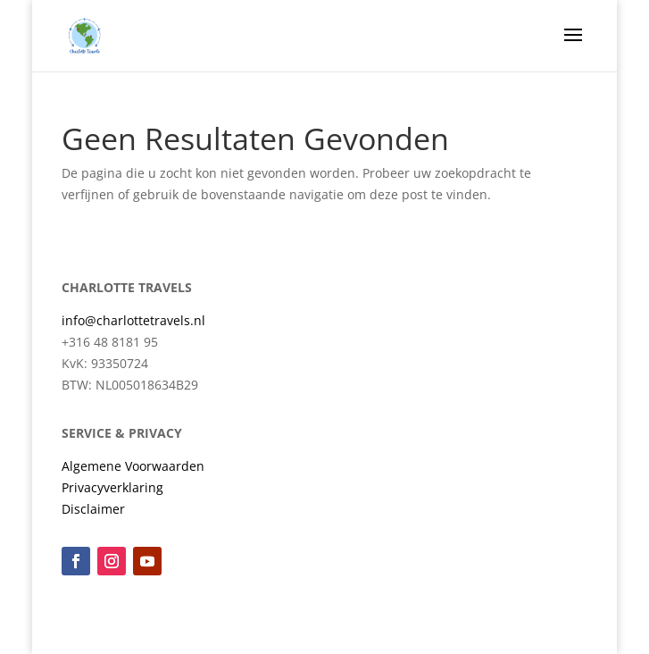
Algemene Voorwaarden (133, 465)
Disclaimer (93, 508)
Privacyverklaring (112, 487)
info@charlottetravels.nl (133, 320)
